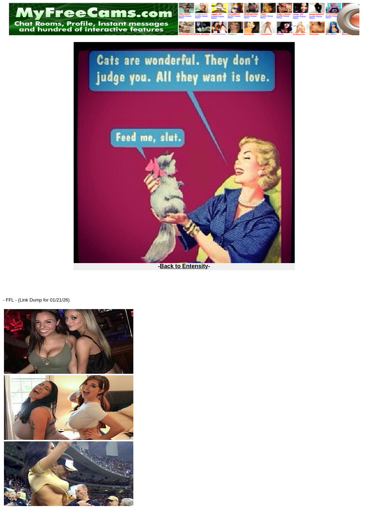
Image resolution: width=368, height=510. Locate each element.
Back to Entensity (184, 266)
